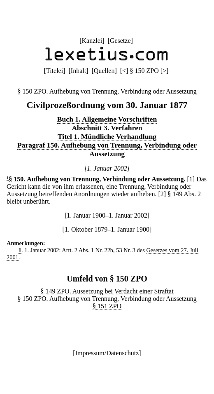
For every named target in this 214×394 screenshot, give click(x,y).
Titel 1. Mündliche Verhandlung (107, 136)
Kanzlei (91, 40)
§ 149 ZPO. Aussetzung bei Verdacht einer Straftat (106, 291)
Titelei (54, 70)
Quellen (104, 70)
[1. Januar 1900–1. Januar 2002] (107, 215)
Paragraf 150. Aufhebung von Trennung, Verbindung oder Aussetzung (107, 149)
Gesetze (120, 40)
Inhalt (78, 70)
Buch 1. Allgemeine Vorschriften (107, 119)
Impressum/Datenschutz (107, 352)
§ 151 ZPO (107, 306)
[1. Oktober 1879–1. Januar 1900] (107, 229)
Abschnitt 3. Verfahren (107, 128)
